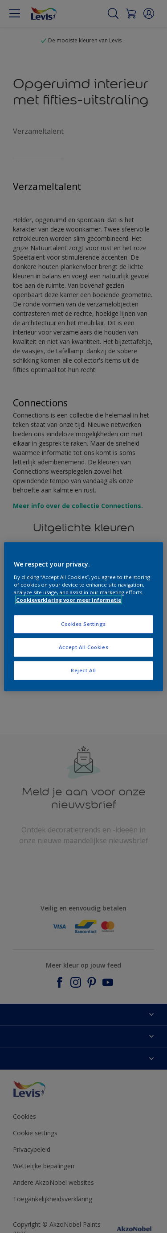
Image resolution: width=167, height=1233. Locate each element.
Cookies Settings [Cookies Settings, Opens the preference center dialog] (83, 624)
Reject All (83, 670)
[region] (83, 616)
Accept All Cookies (83, 647)
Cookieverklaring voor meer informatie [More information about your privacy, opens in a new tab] (68, 599)
